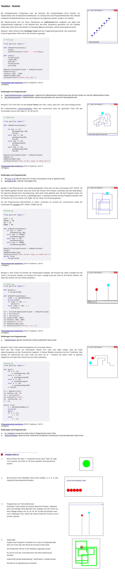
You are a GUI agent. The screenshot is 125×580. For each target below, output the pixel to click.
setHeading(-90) (10, 181)
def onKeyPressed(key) (13, 97)
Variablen (16, 204)
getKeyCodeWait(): (11, 435)
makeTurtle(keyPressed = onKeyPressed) (19, 95)
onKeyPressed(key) (25, 108)
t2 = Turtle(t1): (10, 433)
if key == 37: (11, 179)
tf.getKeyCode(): (10, 340)
